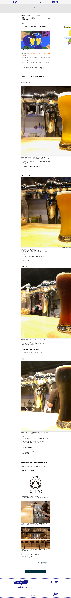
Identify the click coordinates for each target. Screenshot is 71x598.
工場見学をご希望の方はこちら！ (21, 582)
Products (29, 2)
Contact (44, 2)
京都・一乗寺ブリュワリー (15, 2)
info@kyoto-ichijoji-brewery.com (43, 590)
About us (20, 2)
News (24, 2)
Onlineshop (39, 2)
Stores (33, 2)
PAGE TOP (55, 595)
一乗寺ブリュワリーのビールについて (33, 15)
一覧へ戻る (35, 571)
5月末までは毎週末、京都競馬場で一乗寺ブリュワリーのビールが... (43, 563)
